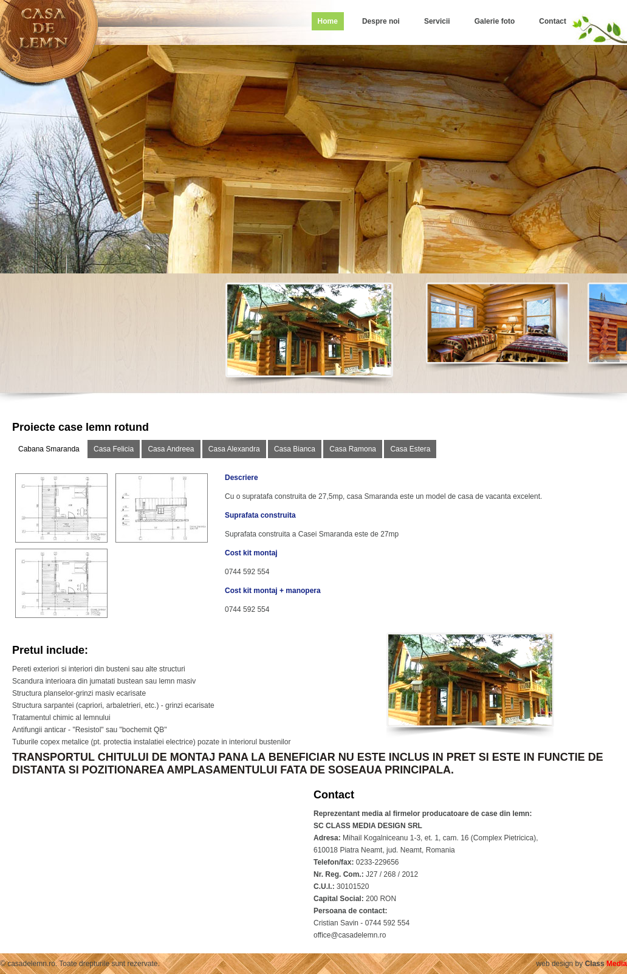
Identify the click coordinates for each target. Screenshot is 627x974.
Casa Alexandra (234, 449)
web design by (581, 963)
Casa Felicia (114, 449)
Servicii (437, 21)
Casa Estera (410, 449)
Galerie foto (495, 21)
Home (328, 21)
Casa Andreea (171, 449)
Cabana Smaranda (49, 449)
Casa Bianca (294, 449)
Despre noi (381, 21)
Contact (552, 21)
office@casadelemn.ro (350, 935)
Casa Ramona (352, 449)
